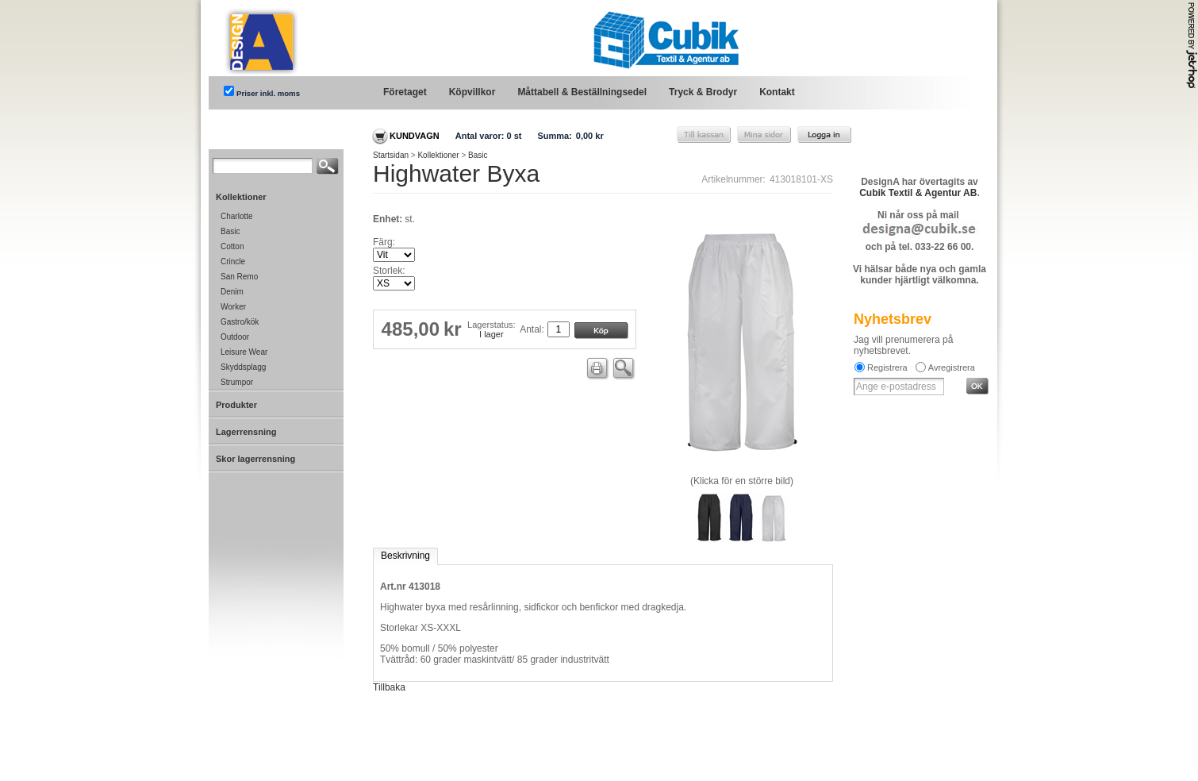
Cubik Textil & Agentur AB (918, 192)
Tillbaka (389, 687)
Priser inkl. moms (268, 93)
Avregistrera (951, 367)
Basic (477, 155)
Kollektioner (438, 155)
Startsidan (391, 155)
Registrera (887, 367)
